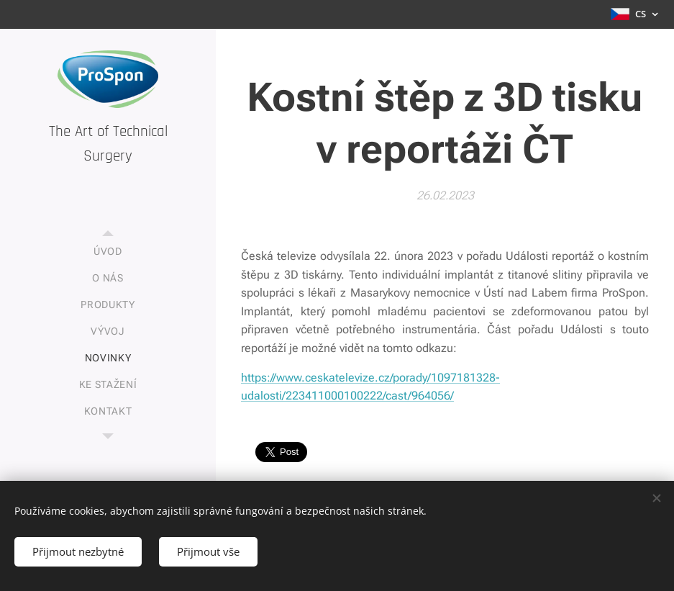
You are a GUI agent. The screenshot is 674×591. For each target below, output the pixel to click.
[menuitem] (107, 251)
